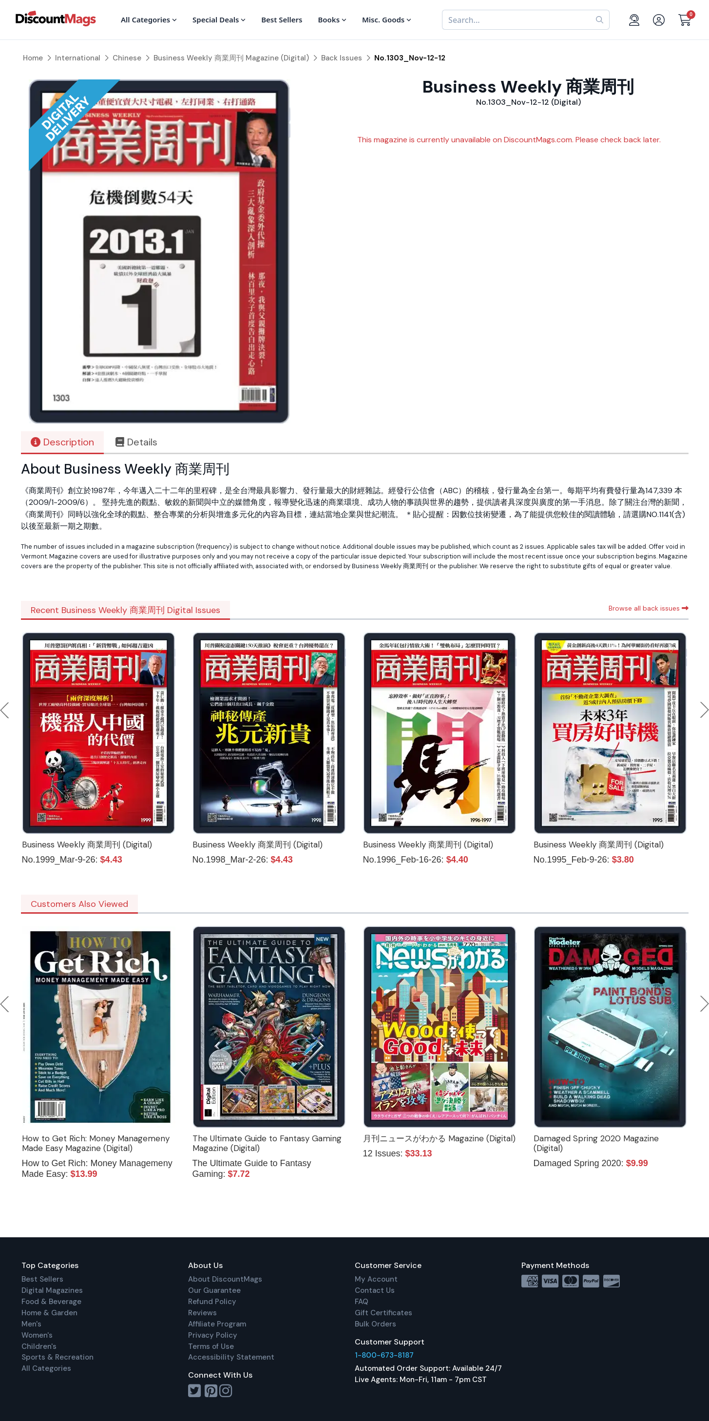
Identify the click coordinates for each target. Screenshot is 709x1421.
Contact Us (375, 1290)
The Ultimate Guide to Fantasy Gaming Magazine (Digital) (267, 1143)
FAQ (361, 1301)
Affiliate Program (217, 1324)
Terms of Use (211, 1346)
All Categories (46, 1368)
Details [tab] (136, 442)
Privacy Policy (212, 1335)
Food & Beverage (51, 1301)
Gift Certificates (383, 1313)
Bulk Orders (375, 1324)
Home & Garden (49, 1313)
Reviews (202, 1313)
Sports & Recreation (57, 1357)
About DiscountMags (225, 1279)
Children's (39, 1346)
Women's (37, 1335)
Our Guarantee (214, 1290)
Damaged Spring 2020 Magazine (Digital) (596, 1143)
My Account (376, 1279)
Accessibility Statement (231, 1357)
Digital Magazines (52, 1290)
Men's (31, 1324)
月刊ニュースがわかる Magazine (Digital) (439, 1138)
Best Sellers (42, 1279)
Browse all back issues (649, 608)
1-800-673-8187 (384, 1355)
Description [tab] (62, 442)
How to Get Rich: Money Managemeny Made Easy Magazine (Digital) (96, 1143)
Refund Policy (212, 1301)
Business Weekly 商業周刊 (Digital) (87, 844)
